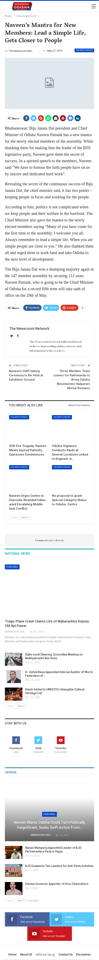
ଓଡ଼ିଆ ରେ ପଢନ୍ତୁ (45, 954)
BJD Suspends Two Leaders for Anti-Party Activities (59, 866)
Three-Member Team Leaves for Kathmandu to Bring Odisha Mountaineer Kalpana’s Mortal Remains (72, 379)
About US (26, 954)
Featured (12, 567)
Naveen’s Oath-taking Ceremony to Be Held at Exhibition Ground (26, 375)
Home (12, 954)
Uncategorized (84, 50)
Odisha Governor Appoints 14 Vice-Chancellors (56, 884)
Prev (15, 517)
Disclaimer (83, 954)
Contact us (65, 954)
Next (26, 517)
